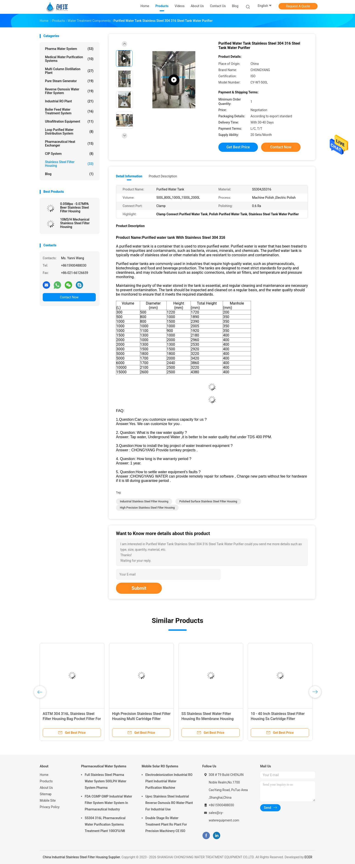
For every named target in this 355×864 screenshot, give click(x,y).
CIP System (69, 153)
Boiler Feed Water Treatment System (69, 111)
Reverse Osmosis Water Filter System (69, 91)
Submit (139, 588)
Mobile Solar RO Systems (160, 766)
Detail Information (129, 176)
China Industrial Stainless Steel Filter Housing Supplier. (82, 857)
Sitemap (45, 794)
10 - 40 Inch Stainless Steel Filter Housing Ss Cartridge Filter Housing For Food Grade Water (278, 718)
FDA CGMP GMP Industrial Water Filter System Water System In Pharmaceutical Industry (108, 803)
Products (46, 781)
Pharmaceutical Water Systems (103, 766)
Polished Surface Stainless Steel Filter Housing (208, 501)
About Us (46, 787)
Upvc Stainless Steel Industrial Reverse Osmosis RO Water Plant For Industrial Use (169, 803)
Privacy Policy (49, 807)
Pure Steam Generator (69, 81)
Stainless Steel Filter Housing (69, 163)
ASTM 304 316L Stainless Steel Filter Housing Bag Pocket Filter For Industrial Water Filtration (72, 718)
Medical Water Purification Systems (69, 59)
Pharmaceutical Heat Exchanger (69, 143)
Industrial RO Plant (69, 101)
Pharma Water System (69, 48)
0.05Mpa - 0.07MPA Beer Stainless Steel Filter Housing (74, 207)
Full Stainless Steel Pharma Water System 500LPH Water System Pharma (105, 781)
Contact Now (69, 297)
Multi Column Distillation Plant (69, 71)
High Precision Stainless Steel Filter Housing (147, 507)
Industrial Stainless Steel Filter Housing (144, 501)
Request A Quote (298, 6)
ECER (308, 857)
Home (44, 775)
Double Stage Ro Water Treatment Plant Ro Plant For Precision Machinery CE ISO (166, 824)
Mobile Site (48, 800)
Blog (235, 6)
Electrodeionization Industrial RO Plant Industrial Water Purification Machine (168, 781)
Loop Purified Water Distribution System (69, 131)
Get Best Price (238, 147)
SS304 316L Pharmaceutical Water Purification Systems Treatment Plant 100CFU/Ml (105, 824)
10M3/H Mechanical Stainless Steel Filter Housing (75, 223)
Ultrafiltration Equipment (69, 121)
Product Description (163, 176)
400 (226, 335)
